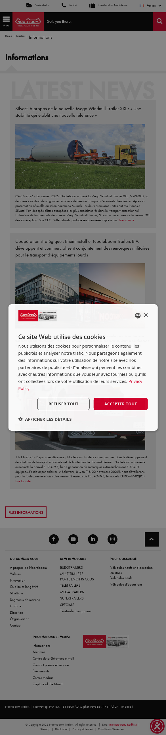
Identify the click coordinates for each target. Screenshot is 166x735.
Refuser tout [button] (63, 403)
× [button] (146, 315)
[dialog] (83, 367)
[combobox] (138, 316)
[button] (45, 419)
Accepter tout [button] (120, 403)
